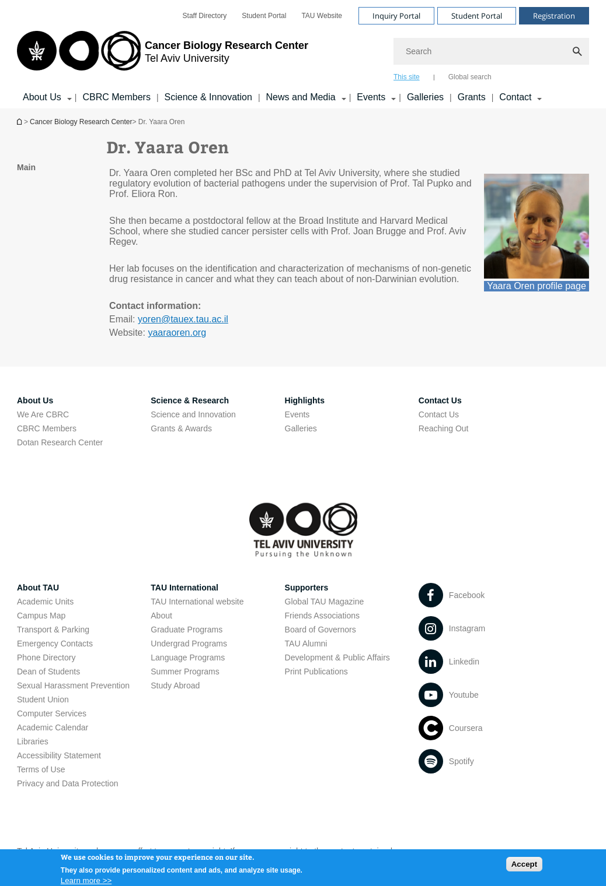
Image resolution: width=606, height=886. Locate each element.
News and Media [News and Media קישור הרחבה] (301, 97)
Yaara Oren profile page (536, 286)
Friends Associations (322, 615)
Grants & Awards (181, 428)
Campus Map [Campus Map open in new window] (41, 615)
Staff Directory (205, 16)
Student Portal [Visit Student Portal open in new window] (476, 15)
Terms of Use (41, 769)
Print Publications (316, 671)
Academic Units (45, 601)
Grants (472, 97)
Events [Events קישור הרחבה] (371, 97)
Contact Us (440, 400)
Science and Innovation (193, 414)
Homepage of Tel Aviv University (20, 121)
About (161, 615)
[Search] (491, 51)
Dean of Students (48, 671)
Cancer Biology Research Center (81, 122)
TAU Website (321, 16)
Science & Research (190, 400)
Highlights (305, 400)
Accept (524, 867)
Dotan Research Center (60, 442)
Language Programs (188, 657)
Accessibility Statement (59, 755)
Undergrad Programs (189, 643)
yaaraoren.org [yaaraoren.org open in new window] (177, 332)
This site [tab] (406, 77)
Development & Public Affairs (337, 657)
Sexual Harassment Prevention (73, 685)
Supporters (307, 587)
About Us (35, 400)
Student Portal (264, 16)
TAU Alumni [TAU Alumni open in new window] (306, 643)
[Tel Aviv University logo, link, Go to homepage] (162, 55)
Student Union (43, 699)
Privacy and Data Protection (68, 783)
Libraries (32, 741)
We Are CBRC (43, 414)
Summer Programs (185, 671)
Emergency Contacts (55, 643)
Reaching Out (444, 428)
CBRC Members (116, 97)
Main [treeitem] (26, 167)
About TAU (38, 587)
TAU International (184, 587)
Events (297, 414)
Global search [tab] (470, 77)
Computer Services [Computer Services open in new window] (51, 713)
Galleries (425, 97)
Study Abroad (175, 685)
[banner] (303, 54)
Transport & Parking (53, 629)
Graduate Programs (186, 629)
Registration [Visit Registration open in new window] (554, 15)
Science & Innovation (208, 97)
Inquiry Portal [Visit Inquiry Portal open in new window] (396, 15)
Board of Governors (320, 629)
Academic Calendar (52, 727)
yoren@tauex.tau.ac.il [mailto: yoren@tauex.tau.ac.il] (183, 319)
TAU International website (197, 601)
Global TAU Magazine (324, 601)
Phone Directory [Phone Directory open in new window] (46, 657)
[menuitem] (205, 16)
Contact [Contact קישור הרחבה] (515, 97)
